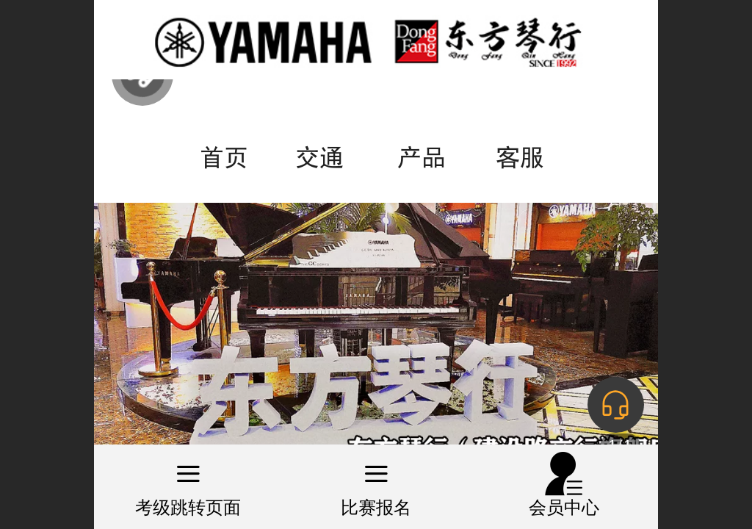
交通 (319, 157)
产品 (421, 157)
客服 (520, 157)
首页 (224, 157)
